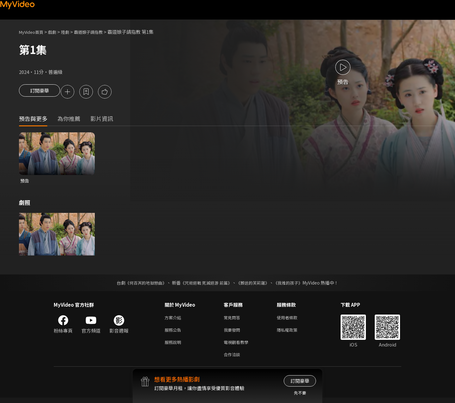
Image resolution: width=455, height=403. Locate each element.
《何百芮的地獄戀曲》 (142, 284)
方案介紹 (174, 319)
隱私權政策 (292, 332)
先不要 (300, 393)
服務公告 (174, 332)
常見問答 (233, 319)
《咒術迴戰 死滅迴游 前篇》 (205, 284)
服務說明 (174, 346)
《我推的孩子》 (292, 284)
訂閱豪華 (39, 92)
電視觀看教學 (238, 346)
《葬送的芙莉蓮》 (255, 284)
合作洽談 (233, 359)
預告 (25, 181)
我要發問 (233, 332)
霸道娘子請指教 (97, 31)
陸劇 (71, 31)
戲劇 (57, 31)
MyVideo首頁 (33, 31)
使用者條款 (292, 319)
